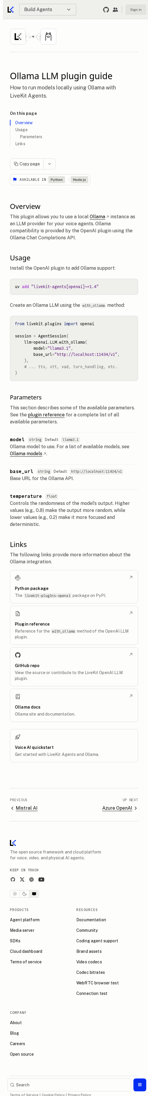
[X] (22, 879)
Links (20, 143)
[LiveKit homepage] (13, 844)
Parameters (31, 136)
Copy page (27, 164)
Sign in (136, 10)
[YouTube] (41, 879)
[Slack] (31, 879)
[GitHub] (13, 879)
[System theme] (34, 893)
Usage (21, 129)
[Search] (69, 1084)
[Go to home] (11, 10)
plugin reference (46, 415)
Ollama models (28, 453)
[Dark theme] (24, 893)
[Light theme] (15, 893)
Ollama (99, 216)
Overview (24, 122)
